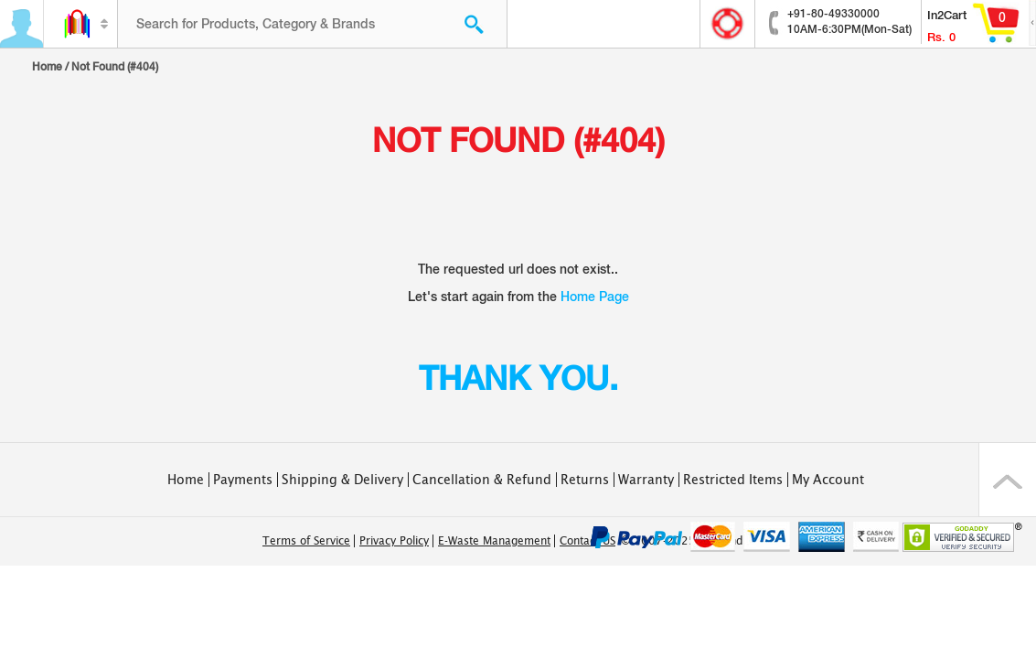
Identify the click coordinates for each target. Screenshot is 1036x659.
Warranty (646, 479)
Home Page (595, 296)
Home (47, 66)
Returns (585, 479)
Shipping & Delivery (342, 479)
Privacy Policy (394, 541)
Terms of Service (306, 541)
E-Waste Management (494, 541)
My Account (828, 479)
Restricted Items (733, 479)
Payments (242, 479)
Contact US (587, 541)
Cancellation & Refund (481, 479)
